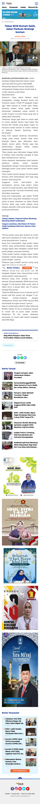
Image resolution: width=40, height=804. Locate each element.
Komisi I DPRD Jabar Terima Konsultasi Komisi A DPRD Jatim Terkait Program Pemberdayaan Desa (14, 741)
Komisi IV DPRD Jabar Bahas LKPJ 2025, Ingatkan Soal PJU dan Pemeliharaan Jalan (14, 751)
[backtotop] (20, 779)
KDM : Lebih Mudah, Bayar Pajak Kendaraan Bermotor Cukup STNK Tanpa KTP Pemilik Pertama (14, 731)
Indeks (23, 7)
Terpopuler (13, 7)
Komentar (20, 362)
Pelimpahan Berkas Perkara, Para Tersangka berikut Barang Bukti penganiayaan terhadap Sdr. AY (13, 761)
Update (27, 268)
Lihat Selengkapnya (20, 770)
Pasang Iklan (15, 793)
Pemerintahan (8, 345)
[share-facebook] (14, 357)
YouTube (29, 789)
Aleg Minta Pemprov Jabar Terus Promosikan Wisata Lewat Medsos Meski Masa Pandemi (18, 337)
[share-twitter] (18, 357)
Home (4, 7)
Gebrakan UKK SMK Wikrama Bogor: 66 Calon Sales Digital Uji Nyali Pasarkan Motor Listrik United (14, 721)
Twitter (25, 789)
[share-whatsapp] (21, 357)
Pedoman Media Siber (28, 793)
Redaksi (7, 793)
